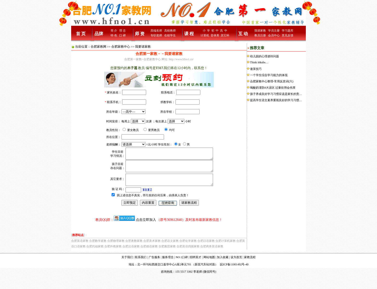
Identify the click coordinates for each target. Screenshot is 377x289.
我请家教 (260, 30)
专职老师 (156, 35)
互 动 (243, 33)
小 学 (206, 30)
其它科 (225, 35)
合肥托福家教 (95, 253)
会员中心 (274, 35)
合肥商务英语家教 (211, 253)
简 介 (114, 30)
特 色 (114, 35)
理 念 (122, 30)
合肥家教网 (98, 46)
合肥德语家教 (149, 253)
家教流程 (250, 263)
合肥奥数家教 (134, 247)
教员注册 (260, 35)
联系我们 (140, 263)
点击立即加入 (146, 226)
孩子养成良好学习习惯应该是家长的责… (276, 94)
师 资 (140, 33)
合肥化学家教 (188, 247)
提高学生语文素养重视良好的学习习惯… (276, 100)
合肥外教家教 (113, 253)
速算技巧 (256, 69)
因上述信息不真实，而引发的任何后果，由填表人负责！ (153, 202)
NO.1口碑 (182, 263)
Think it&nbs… (259, 62)
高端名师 (156, 30)
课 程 (189, 33)
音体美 (215, 35)
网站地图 (209, 263)
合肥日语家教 (206, 247)
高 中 (223, 30)
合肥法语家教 (131, 253)
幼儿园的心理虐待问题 (264, 56)
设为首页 (236, 263)
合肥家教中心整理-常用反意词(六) (271, 81)
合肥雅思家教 (167, 253)
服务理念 (168, 263)
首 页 (81, 33)
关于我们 (127, 263)
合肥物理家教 (116, 247)
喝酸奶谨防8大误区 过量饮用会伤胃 (272, 87)
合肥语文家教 (170, 247)
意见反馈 (287, 35)
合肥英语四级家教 (188, 253)
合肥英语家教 (79, 247)
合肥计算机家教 (225, 247)
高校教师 (170, 30)
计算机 (205, 35)
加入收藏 (222, 263)
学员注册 (274, 30)
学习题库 (287, 30)
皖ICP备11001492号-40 (234, 271)
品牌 (98, 33)
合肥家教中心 (120, 46)
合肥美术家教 (152, 247)
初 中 (215, 30)
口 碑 (122, 35)
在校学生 (170, 35)
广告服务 (154, 263)
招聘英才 (195, 263)
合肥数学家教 (98, 247)
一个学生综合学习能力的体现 (269, 75)
